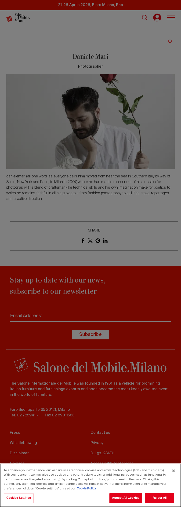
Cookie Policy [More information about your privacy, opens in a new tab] (86, 488)
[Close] (173, 471)
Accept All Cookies (125, 498)
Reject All (160, 498)
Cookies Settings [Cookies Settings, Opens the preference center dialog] (18, 498)
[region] (90, 485)
